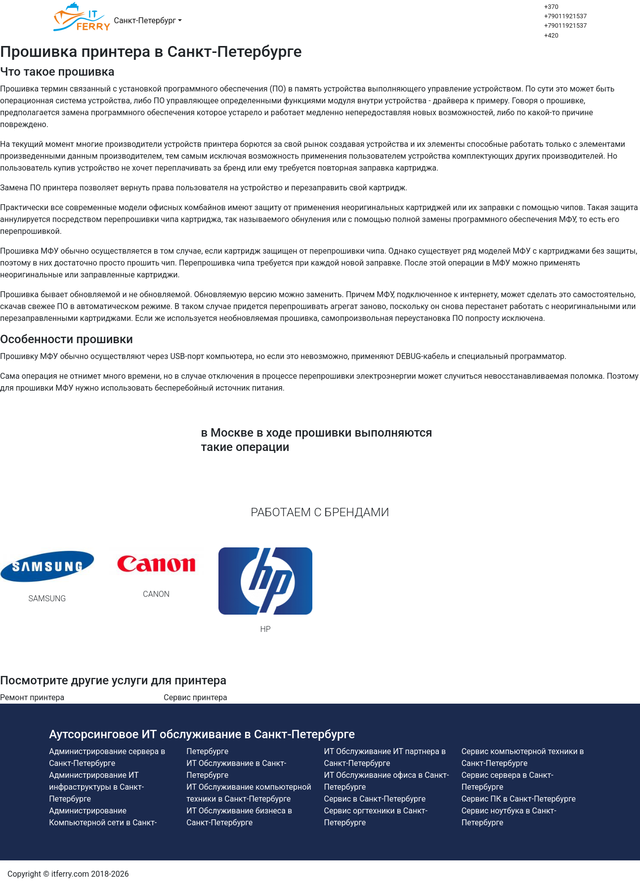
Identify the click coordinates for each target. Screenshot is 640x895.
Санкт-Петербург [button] (145, 20)
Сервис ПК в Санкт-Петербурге (519, 799)
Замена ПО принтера (39, 187)
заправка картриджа (397, 168)
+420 (551, 35)
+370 (551, 6)
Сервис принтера (195, 697)
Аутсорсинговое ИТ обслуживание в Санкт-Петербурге (202, 734)
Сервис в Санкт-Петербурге (375, 799)
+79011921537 (565, 16)
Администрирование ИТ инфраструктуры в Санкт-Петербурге (96, 787)
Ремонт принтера (32, 697)
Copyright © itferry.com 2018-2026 (68, 874)
